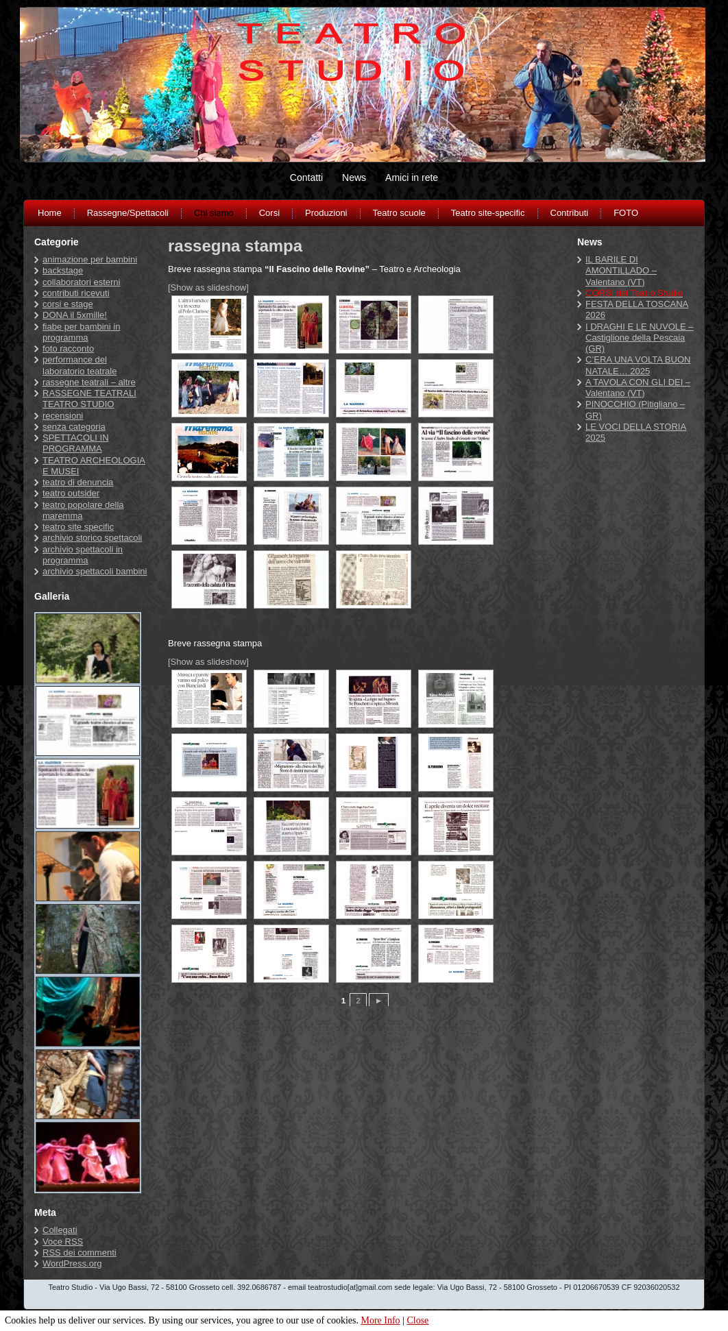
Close (417, 1320)
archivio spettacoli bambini (95, 571)
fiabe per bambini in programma (81, 332)
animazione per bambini (90, 259)
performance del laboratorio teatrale (80, 365)
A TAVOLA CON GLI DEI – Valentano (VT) (637, 387)
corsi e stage (68, 304)
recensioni (63, 416)
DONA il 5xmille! (75, 315)
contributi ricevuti (76, 293)
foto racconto (68, 348)
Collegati (60, 1230)
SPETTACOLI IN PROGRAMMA (76, 443)
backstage (63, 270)
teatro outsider (71, 493)
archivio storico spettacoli (92, 538)
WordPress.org (72, 1263)
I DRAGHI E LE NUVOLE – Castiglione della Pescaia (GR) (639, 337)
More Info (380, 1320)
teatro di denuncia (78, 482)
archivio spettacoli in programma (83, 554)
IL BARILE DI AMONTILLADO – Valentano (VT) (621, 270)
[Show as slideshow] (208, 287)
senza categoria (74, 427)
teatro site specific (78, 527)
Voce (63, 1241)
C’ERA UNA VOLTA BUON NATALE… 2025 (637, 365)
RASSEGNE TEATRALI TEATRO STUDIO (89, 398)
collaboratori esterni (81, 282)
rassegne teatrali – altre (89, 382)
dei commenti (80, 1252)
